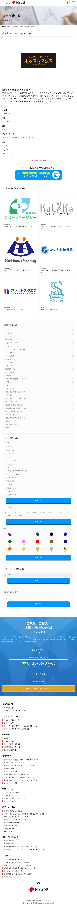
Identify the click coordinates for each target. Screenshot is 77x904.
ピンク (23, 542)
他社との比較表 (9, 768)
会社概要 (7, 738)
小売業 (7, 382)
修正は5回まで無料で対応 (12, 822)
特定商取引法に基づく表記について (38, 900)
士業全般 (8, 375)
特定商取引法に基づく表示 (13, 747)
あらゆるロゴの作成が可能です (14, 762)
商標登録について (10, 844)
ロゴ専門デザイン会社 (14, 2)
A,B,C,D (17, 512)
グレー (37, 534)
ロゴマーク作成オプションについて (16, 798)
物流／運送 (8, 395)
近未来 (9, 491)
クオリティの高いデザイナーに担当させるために (20, 726)
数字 (20, 516)
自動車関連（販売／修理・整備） (15, 408)
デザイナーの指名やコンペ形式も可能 (16, 729)
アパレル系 (8, 333)
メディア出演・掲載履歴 (12, 744)
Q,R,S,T (51, 512)
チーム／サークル (11, 353)
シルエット (10, 464)
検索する (38, 500)
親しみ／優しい (12, 488)
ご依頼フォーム (9, 828)
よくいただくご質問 (10, 783)
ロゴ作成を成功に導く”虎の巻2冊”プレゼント (19, 777)
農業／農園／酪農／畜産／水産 (15, 418)
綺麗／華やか (11, 450)
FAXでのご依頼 (9, 831)
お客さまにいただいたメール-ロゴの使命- (18, 865)
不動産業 (8, 359)
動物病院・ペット (11, 369)
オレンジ (10, 549)
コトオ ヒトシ (7, 153)
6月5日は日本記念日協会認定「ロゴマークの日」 (20, 868)
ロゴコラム (7, 877)
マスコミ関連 (9, 356)
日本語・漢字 (11, 516)
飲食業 (7, 428)
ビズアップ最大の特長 (11, 720)
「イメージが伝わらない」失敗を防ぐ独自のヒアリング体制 (24, 814)
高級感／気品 (11, 495)
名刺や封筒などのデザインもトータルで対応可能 (20, 780)
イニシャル (10, 454)
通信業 (7, 421)
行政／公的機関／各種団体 (13, 411)
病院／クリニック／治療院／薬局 (15, 398)
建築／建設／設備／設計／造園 (15, 392)
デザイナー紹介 (9, 723)
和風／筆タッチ (12, 477)
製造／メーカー (10, 414)
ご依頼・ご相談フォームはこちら (38, 688)
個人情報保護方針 (10, 750)
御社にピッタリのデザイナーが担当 (16, 817)
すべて (7, 330)
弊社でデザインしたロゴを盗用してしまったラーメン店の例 (24, 849)
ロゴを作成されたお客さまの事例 (15, 711)
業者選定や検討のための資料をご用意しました (19, 774)
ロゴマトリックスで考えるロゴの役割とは (18, 862)
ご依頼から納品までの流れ (13, 811)
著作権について (9, 841)
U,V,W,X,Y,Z (61, 512)
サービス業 (8, 339)
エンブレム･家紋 (12, 460)
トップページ (7, 26)
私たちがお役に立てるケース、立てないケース (19, 765)
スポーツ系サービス (11, 343)
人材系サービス (10, 362)
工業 (6, 385)
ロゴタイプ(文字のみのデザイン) (17, 471)
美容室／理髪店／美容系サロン (15, 405)
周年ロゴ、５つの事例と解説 (13, 871)
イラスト (10, 457)
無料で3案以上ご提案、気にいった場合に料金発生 (21, 760)
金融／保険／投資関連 (12, 424)
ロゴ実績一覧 (15, 26)
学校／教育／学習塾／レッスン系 (15, 379)
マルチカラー (65, 549)
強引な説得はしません (11, 825)
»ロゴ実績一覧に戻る (38, 160)
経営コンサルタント (11, 401)
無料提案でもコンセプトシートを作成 (16, 820)
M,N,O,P (42, 512)
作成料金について (10, 795)
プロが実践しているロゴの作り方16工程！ (18, 874)
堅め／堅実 (10, 481)
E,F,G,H (26, 512)
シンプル (10, 467)
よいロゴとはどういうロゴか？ (14, 859)
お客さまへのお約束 (10, 771)
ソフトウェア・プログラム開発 (15, 349)
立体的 (9, 484)
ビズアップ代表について (12, 741)
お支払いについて (10, 801)
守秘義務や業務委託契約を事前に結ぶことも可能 (20, 846)
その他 (7, 346)
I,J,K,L (34, 512)
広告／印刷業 (9, 388)
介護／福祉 (8, 366)
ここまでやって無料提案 (12, 792)
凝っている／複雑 (13, 474)
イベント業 (8, 336)
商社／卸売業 (9, 372)
